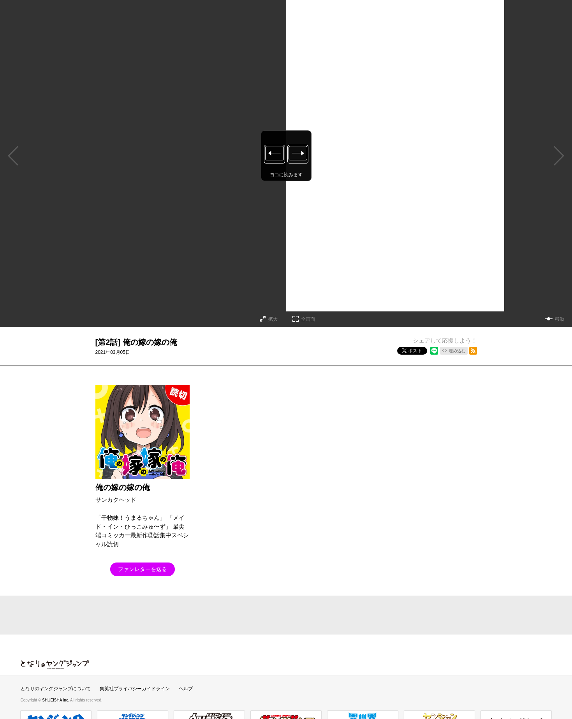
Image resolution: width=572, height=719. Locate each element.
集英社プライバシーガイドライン (135, 688)
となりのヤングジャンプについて (56, 688)
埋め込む (457, 350)
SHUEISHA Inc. (56, 700)
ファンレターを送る (142, 569)
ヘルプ (186, 688)
